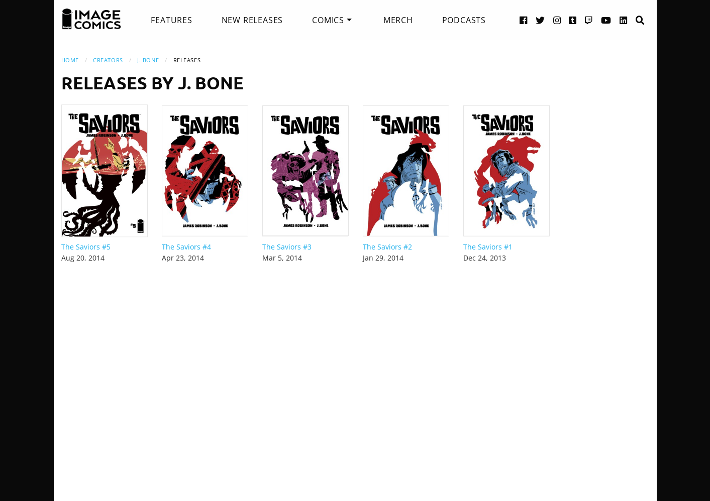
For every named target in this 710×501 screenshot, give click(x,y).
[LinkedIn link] (624, 20)
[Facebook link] (524, 20)
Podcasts (464, 20)
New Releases (252, 20)
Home (70, 60)
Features (171, 20)
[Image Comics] (91, 19)
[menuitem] (171, 20)
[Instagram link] (557, 20)
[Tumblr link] (573, 20)
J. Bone (148, 60)
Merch (398, 20)
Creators (108, 60)
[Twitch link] (589, 20)
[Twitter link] (540, 20)
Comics (328, 20)
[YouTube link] (606, 20)
